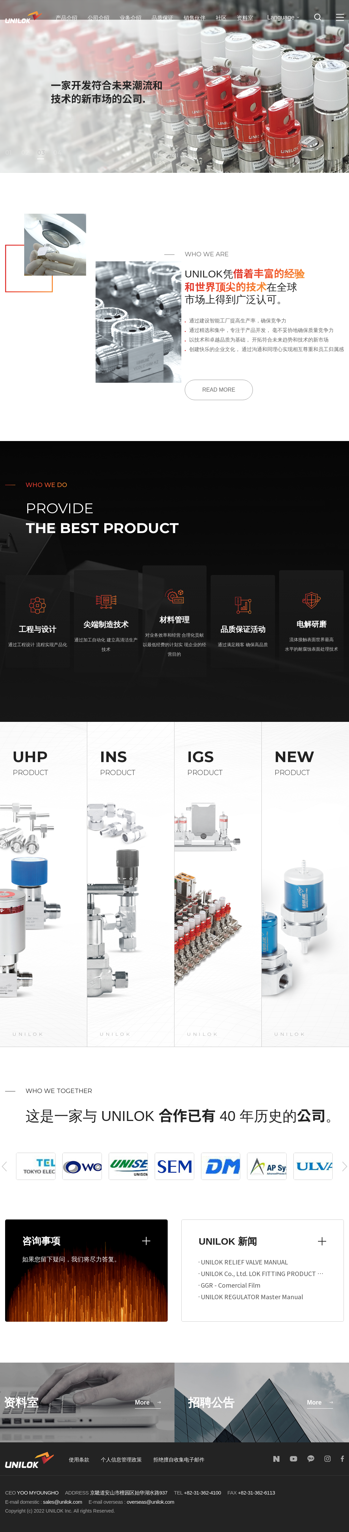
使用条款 (79, 1459)
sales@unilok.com (62, 1502)
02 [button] (24, 153)
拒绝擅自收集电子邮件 (178, 1459)
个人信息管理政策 (121, 1459)
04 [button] (56, 153)
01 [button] (8, 153)
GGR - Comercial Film (229, 1284)
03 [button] (40, 153)
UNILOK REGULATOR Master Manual (251, 1296)
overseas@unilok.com (150, 1502)
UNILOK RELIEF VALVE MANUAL (243, 1261)
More (142, 1402)
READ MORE (218, 390)
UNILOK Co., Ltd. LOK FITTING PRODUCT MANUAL (263, 1273)
